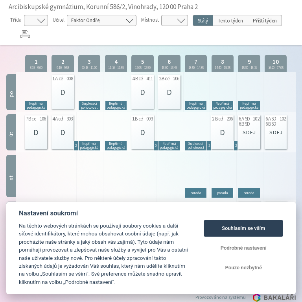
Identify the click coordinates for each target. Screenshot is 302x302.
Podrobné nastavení (244, 248)
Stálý (203, 20)
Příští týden (265, 20)
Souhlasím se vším (243, 228)
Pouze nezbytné (243, 268)
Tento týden (230, 20)
